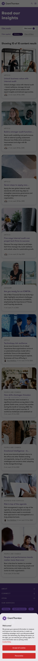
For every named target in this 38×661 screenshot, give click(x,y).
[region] (19, 637)
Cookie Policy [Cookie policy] (6, 642)
